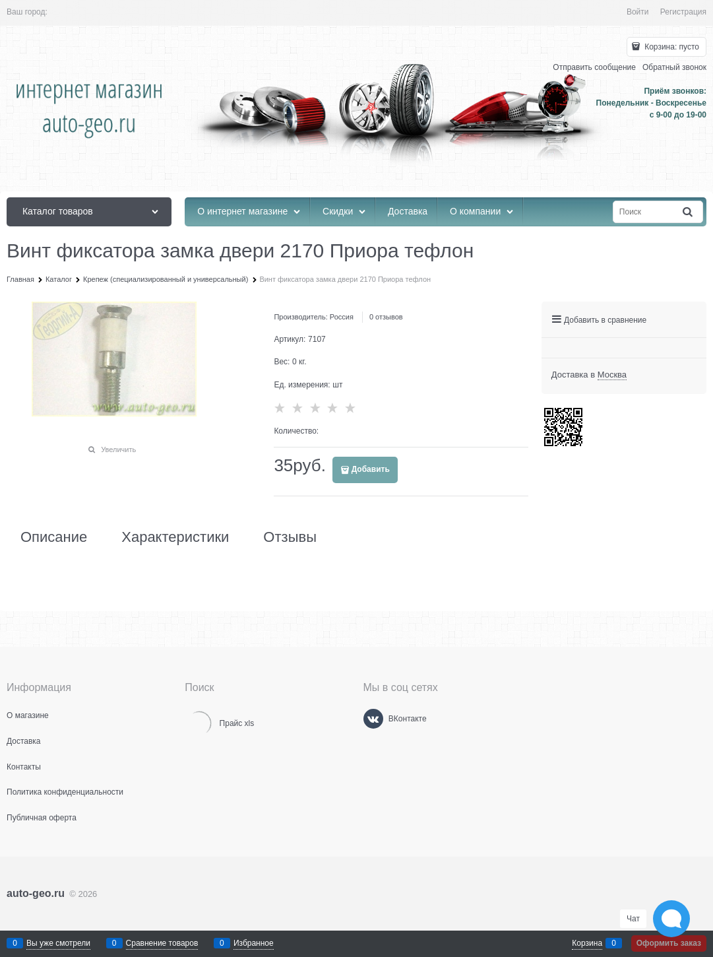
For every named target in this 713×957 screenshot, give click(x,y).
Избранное (253, 943)
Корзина (587, 943)
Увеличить (118, 449)
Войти (638, 11)
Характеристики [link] (175, 537)
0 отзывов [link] (386, 317)
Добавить (371, 469)
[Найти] (688, 212)
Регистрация (683, 11)
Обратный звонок (674, 67)
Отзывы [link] (290, 537)
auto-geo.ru (36, 893)
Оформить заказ (668, 943)
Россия (342, 317)
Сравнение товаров (162, 943)
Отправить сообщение (594, 67)
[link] (612, 375)
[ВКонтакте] (373, 719)
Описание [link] (53, 537)
